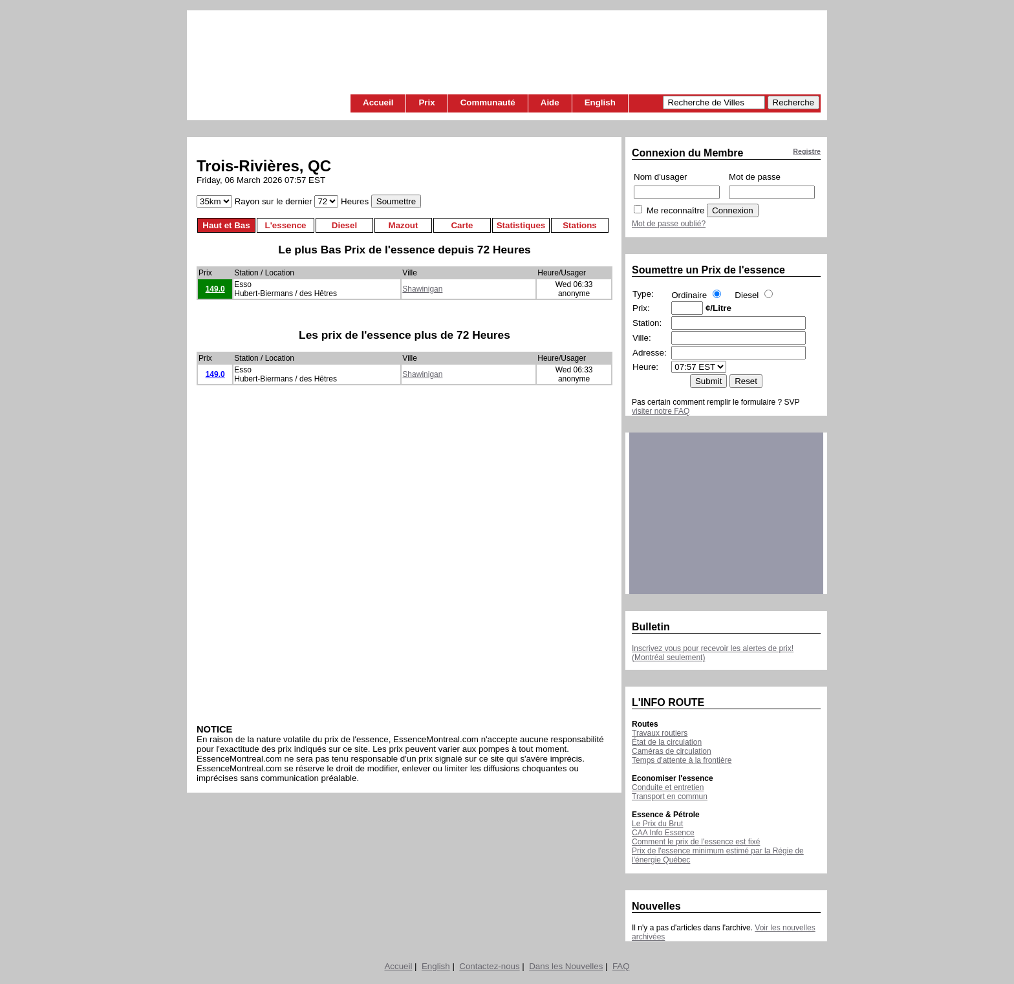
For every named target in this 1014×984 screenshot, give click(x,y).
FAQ (621, 966)
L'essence (286, 225)
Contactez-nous (489, 966)
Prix (426, 102)
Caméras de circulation (671, 751)
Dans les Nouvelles (566, 966)
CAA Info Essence (663, 832)
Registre (807, 151)
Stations (580, 225)
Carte (462, 225)
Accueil (378, 102)
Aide (550, 102)
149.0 (215, 289)
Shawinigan (422, 289)
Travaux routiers (659, 733)
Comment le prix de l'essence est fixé (696, 841)
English (600, 102)
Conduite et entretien (668, 787)
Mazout (403, 225)
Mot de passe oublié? (669, 223)
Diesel (344, 225)
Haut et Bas (226, 225)
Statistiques (521, 225)
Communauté (487, 102)
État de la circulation (667, 742)
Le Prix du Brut (657, 823)
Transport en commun (669, 796)
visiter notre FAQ (660, 411)
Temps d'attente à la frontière (681, 760)
